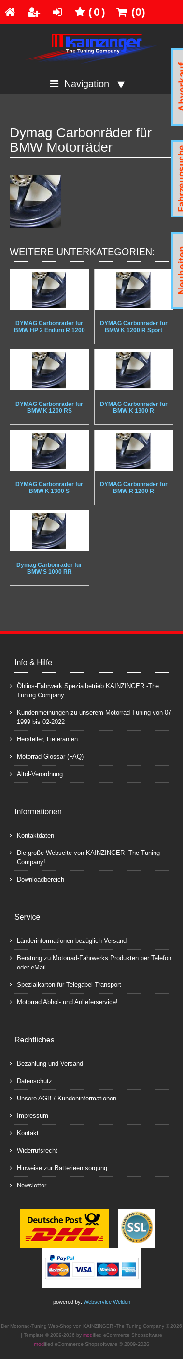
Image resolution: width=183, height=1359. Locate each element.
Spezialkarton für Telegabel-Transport (65, 984)
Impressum (29, 1115)
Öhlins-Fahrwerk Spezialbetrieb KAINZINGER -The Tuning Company (84, 690)
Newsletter (28, 1185)
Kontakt (24, 1132)
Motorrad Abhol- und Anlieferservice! (64, 1002)
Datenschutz (31, 1080)
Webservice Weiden (107, 1302)
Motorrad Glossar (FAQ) (47, 756)
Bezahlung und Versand (46, 1063)
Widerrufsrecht (33, 1150)
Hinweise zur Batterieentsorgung (58, 1167)
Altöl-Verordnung (36, 773)
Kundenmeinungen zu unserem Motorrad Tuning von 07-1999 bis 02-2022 (91, 716)
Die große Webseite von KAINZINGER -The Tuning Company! (85, 857)
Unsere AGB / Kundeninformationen (63, 1098)
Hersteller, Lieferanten (44, 739)
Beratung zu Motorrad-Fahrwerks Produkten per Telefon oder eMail (90, 962)
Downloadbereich (37, 879)
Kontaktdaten (32, 835)
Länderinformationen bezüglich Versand (68, 940)
